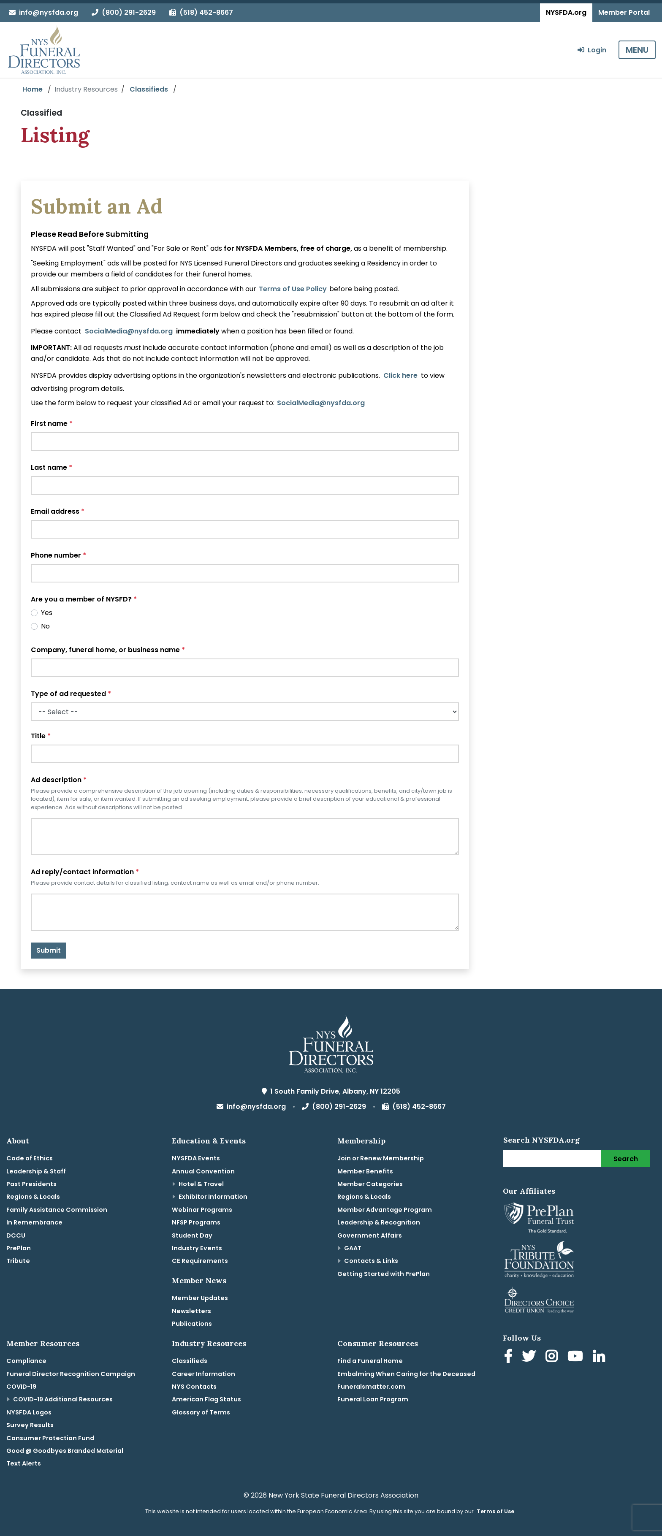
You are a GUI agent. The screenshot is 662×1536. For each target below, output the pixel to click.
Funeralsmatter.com (371, 1386)
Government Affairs (369, 1235)
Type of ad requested (71, 694)
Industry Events (197, 1248)
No (45, 626)
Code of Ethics (29, 1158)
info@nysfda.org (43, 12)
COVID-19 (21, 1386)
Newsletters (191, 1311)
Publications (192, 1323)
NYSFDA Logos (29, 1412)
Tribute (18, 1261)
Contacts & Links (371, 1261)
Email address (57, 511)
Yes (46, 613)
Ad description (59, 780)
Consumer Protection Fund (50, 1438)
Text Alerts (23, 1463)
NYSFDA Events (196, 1158)
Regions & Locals (33, 1196)
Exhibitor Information (213, 1196)
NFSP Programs (196, 1222)
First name (52, 423)
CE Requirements (200, 1261)
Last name (51, 467)
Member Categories (370, 1184)
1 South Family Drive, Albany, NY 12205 (331, 1091)
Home (32, 89)
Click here (400, 375)
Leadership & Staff (36, 1171)
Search (625, 1159)
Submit (48, 950)
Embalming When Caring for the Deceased (406, 1374)
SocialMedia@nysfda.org (129, 331)
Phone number (58, 555)
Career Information (203, 1374)
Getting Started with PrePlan (383, 1274)
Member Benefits (365, 1171)
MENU (637, 50)
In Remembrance (34, 1222)
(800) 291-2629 (124, 12)
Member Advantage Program (384, 1210)
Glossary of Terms (201, 1412)
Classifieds (149, 89)
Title (41, 736)
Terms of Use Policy (293, 289)
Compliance (26, 1361)
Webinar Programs (202, 1210)
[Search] (552, 1158)
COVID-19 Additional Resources (63, 1399)
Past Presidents (31, 1184)
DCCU (15, 1235)
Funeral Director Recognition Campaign (70, 1374)
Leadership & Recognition (378, 1222)
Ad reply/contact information (85, 872)
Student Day (192, 1235)
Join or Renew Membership (380, 1158)
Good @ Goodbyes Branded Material (64, 1451)
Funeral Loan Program (372, 1399)
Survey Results (30, 1425)
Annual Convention (203, 1171)
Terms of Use (495, 1511)
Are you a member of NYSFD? (84, 599)
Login (592, 50)
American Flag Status (206, 1399)
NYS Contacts (194, 1386)
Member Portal (624, 12)
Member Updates (200, 1298)
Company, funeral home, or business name (108, 650)
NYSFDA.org (566, 12)
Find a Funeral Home (370, 1361)
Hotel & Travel (201, 1184)
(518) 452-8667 (201, 12)
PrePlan (18, 1248)
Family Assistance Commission (56, 1210)
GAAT (352, 1248)
